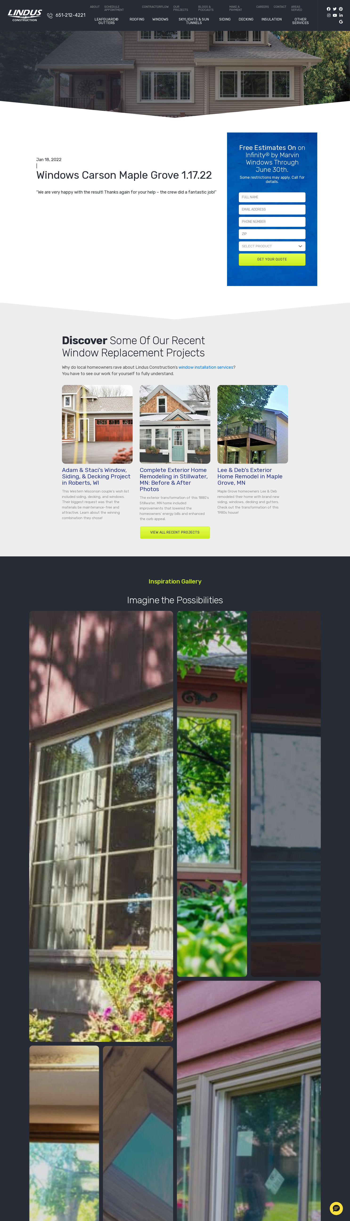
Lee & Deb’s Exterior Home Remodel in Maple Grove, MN (250, 476)
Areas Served (296, 8)
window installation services (206, 367)
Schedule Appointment (114, 8)
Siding (225, 19)
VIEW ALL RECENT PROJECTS (175, 532)
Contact (280, 6)
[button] (336, 1208)
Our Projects (180, 8)
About (95, 6)
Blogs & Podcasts (206, 8)
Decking (246, 19)
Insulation (271, 19)
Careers (262, 6)
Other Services (300, 21)
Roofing (137, 19)
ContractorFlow (155, 6)
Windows (160, 19)
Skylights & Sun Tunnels (194, 21)
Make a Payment (235, 8)
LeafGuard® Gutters (106, 21)
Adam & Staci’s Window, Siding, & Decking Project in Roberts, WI (96, 476)
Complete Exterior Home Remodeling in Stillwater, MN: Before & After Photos (174, 480)
